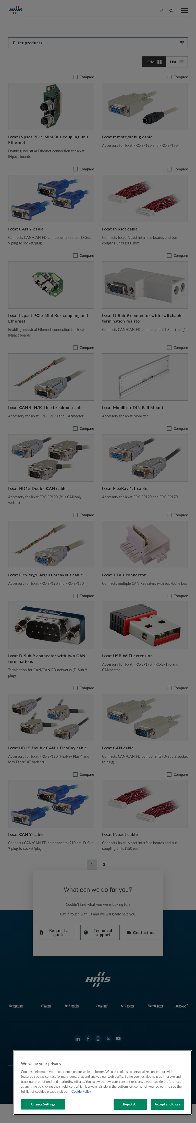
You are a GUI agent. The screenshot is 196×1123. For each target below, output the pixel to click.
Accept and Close (167, 1104)
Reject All (130, 1104)
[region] (102, 1082)
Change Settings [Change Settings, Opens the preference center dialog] (43, 1104)
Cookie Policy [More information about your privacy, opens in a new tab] (81, 1091)
